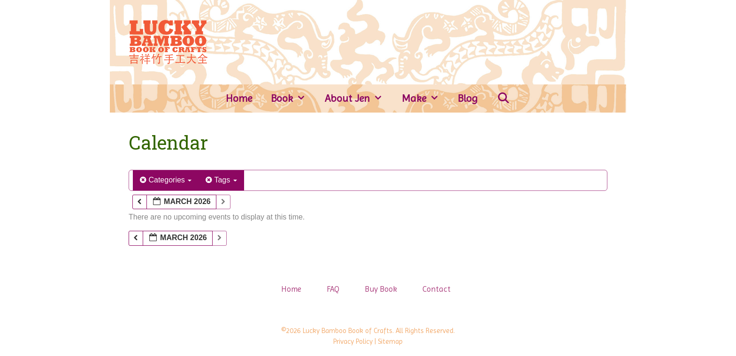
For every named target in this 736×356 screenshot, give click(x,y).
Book (293, 98)
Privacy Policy (353, 341)
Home (239, 98)
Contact (436, 289)
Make (425, 98)
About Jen (358, 98)
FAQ (333, 289)
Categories (166, 180)
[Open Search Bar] (503, 98)
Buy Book (381, 289)
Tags (221, 180)
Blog (468, 98)
